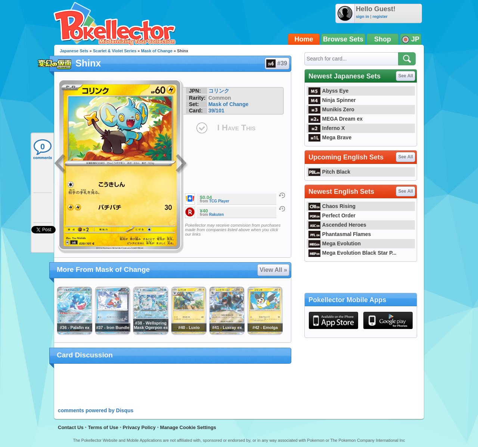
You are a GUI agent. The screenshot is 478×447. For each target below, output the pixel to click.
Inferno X (326, 128)
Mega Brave (329, 137)
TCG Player (219, 201)
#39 (276, 63)
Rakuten (216, 214)
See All (405, 75)
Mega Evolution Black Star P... (352, 253)
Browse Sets (343, 39)
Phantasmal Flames (339, 234)
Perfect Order (332, 215)
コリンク (218, 91)
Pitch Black (329, 172)
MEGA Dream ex (335, 119)
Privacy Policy (139, 427)
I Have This (236, 127)
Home (304, 39)
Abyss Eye (328, 91)
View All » (273, 270)
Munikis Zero (331, 109)
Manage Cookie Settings (188, 427)
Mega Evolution (334, 243)
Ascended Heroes (337, 225)
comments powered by (95, 410)
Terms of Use (103, 427)
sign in (362, 16)
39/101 (216, 111)
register (379, 16)
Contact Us (71, 427)
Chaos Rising (332, 206)
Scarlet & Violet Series (115, 51)
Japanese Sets (74, 51)
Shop (382, 39)
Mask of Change (157, 51)
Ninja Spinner (332, 100)
